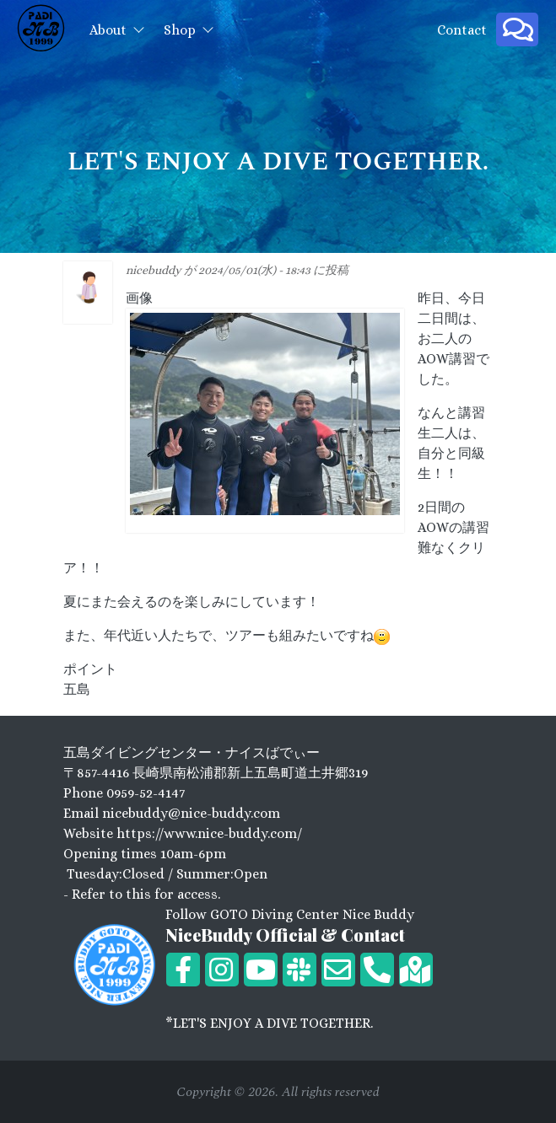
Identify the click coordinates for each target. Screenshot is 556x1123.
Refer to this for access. (146, 894)
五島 (76, 689)
